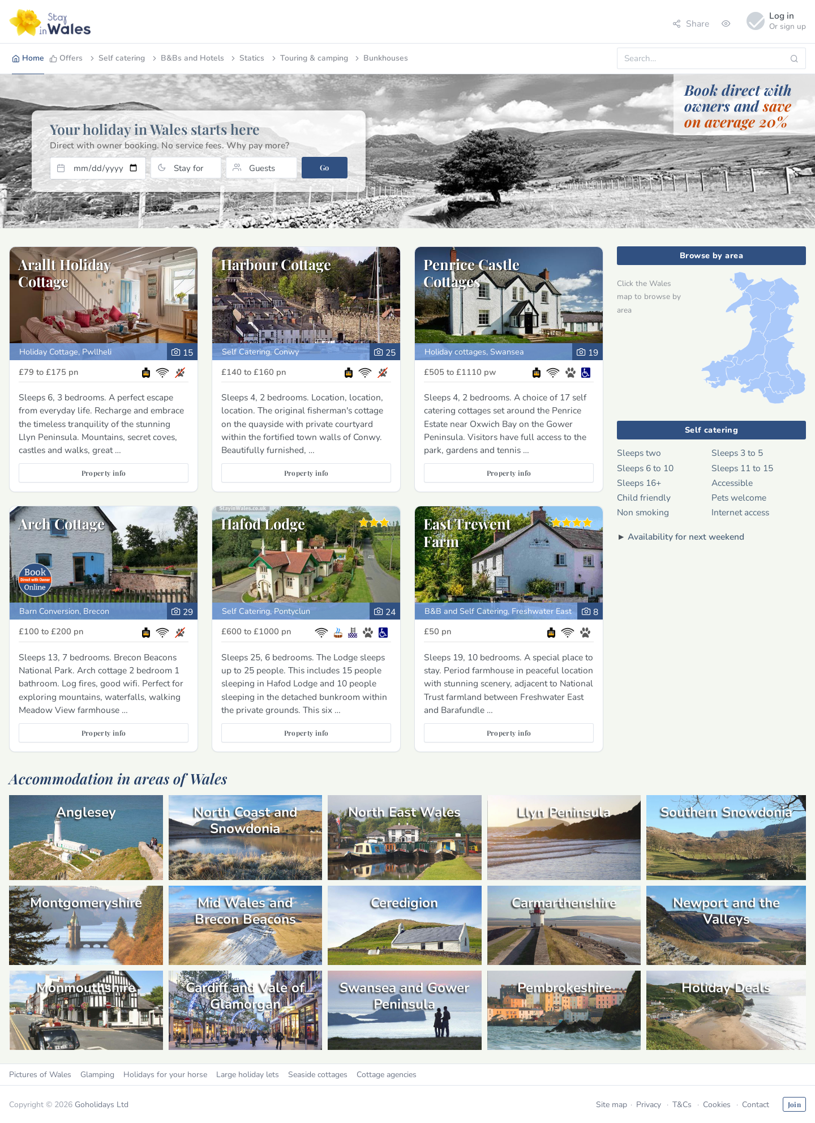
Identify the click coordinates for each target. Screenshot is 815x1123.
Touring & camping (309, 58)
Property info (104, 472)
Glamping (97, 1074)
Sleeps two (639, 453)
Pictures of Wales (40, 1074)
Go (324, 167)
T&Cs (682, 1104)
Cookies (717, 1104)
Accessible (732, 483)
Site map (611, 1104)
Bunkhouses (380, 58)
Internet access (740, 512)
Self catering (116, 58)
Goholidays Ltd (101, 1104)
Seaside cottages (318, 1074)
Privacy (648, 1104)
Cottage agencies (387, 1074)
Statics (246, 58)
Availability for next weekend (686, 537)
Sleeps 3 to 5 (737, 453)
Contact (755, 1104)
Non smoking (643, 512)
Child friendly (644, 497)
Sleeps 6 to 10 (645, 468)
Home (28, 58)
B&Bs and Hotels (187, 58)
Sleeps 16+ (639, 483)
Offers (66, 58)
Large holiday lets (247, 1074)
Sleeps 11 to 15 (742, 468)
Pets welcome (738, 497)
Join (794, 1104)
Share (690, 23)
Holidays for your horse (165, 1074)
